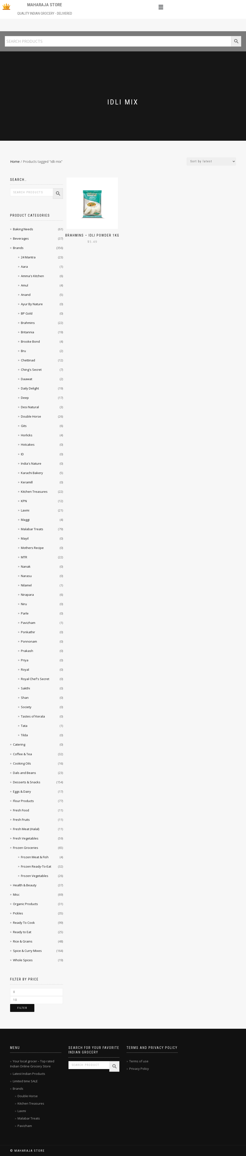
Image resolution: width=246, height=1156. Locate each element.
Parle (25, 613)
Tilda (24, 735)
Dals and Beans (24, 773)
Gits (24, 426)
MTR (24, 557)
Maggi (25, 519)
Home (15, 161)
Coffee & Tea (22, 754)
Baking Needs (23, 229)
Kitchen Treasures (34, 491)
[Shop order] (211, 161)
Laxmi (25, 510)
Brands (18, 248)
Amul (24, 285)
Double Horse (31, 416)
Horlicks (26, 435)
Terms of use (138, 1061)
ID (22, 454)
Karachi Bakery (32, 473)
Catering (19, 744)
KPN (24, 501)
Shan (25, 697)
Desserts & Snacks (26, 782)
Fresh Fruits (21, 819)
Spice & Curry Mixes (27, 951)
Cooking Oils (22, 763)
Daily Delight (30, 388)
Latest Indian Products (29, 1073)
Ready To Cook (24, 922)
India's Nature (31, 463)
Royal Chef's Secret (35, 679)
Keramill (27, 482)
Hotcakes (28, 444)
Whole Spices (23, 960)
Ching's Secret (31, 369)
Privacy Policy (139, 1068)
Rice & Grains (22, 941)
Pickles (18, 913)
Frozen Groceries (25, 848)
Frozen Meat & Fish (35, 857)
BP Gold (26, 313)
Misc (16, 894)
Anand (26, 294)
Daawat (26, 379)
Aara (24, 266)
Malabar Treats (32, 529)
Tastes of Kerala (33, 716)
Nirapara (27, 594)
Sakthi (25, 688)
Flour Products (23, 801)
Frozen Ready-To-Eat (36, 866)
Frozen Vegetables (34, 876)
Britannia (27, 332)
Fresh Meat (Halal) (26, 829)
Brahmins (28, 323)
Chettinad (28, 360)
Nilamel (26, 585)
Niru (24, 604)
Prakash (27, 651)
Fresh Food (21, 810)
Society (26, 707)
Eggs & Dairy (22, 791)
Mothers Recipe (32, 548)
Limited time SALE (25, 1081)
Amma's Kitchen (32, 276)
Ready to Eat (22, 932)
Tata (24, 726)
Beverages (21, 238)
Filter (22, 1008)
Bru (23, 351)
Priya (24, 660)
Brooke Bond (30, 341)
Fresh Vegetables (25, 838)
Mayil (25, 538)
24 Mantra (28, 257)
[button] (161, 7)
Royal (25, 669)
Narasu (26, 576)
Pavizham (28, 623)
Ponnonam (29, 641)
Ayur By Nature (32, 304)
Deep (25, 397)
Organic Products (25, 904)
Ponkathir (28, 632)
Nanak (26, 566)
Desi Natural (30, 407)
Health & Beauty (25, 885)
